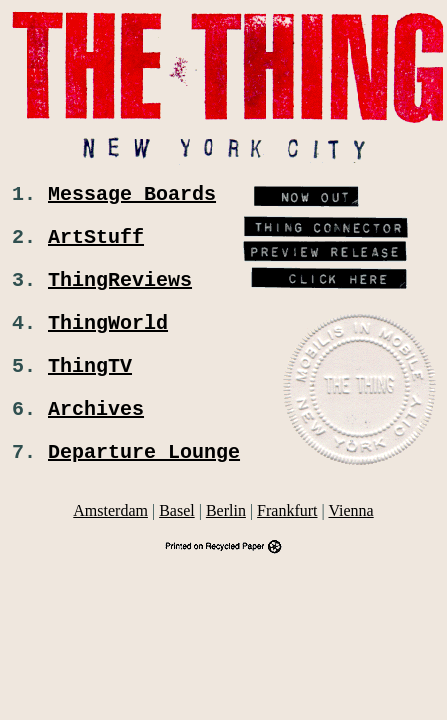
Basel (177, 538)
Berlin (226, 538)
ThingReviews (120, 290)
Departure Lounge (144, 478)
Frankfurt (287, 538)
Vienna (350, 538)
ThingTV (90, 384)
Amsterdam (110, 538)
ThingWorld (108, 337)
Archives (96, 431)
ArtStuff (96, 243)
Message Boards (132, 196)
